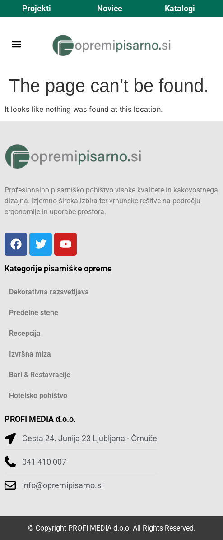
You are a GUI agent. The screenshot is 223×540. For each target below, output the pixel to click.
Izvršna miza (30, 354)
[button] (16, 44)
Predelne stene (33, 312)
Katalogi (180, 8)
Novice (109, 8)
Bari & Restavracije (39, 375)
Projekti (36, 8)
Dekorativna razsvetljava (49, 292)
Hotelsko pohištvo (38, 395)
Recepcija (25, 333)
